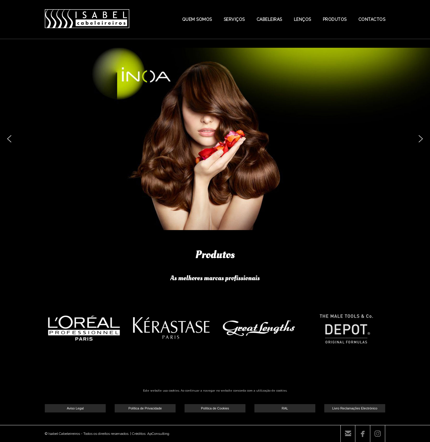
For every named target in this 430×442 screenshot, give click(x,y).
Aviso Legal (75, 408)
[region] (215, 139)
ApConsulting (158, 434)
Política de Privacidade (145, 408)
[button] (9, 139)
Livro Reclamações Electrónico (354, 408)
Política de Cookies (215, 408)
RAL (285, 408)
